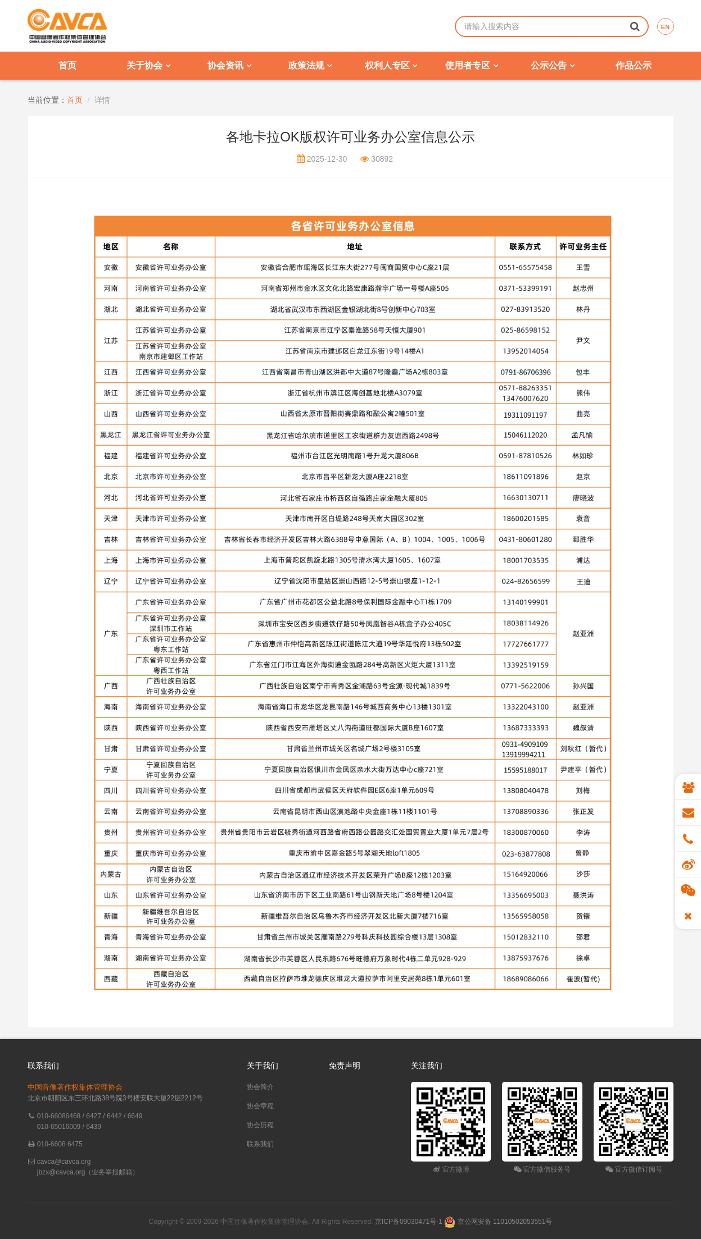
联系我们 (260, 1144)
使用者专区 (471, 65)
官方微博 (451, 1169)
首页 (67, 65)
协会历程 (260, 1125)
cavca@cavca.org (64, 1161)
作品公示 (634, 65)
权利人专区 (391, 65)
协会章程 (260, 1106)
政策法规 (310, 65)
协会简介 (260, 1087)
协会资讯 (229, 65)
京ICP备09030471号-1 (408, 1222)
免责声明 (344, 1065)
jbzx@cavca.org (61, 1172)
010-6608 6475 (60, 1144)
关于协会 (148, 65)
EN (665, 27)
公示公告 (552, 65)
